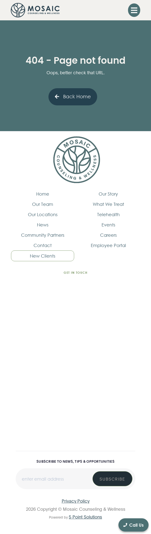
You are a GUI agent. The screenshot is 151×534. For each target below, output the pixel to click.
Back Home (73, 96)
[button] (134, 10)
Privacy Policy (76, 501)
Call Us (133, 525)
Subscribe (112, 478)
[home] (35, 10)
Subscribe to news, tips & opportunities (75, 461)
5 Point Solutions (85, 517)
